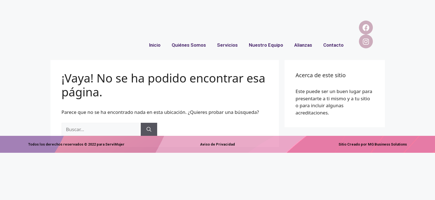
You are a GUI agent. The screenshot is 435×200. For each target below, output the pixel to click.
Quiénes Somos (189, 45)
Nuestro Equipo (266, 45)
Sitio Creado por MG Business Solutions (373, 144)
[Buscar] (149, 129)
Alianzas (303, 45)
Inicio (155, 45)
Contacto (333, 45)
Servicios (227, 45)
